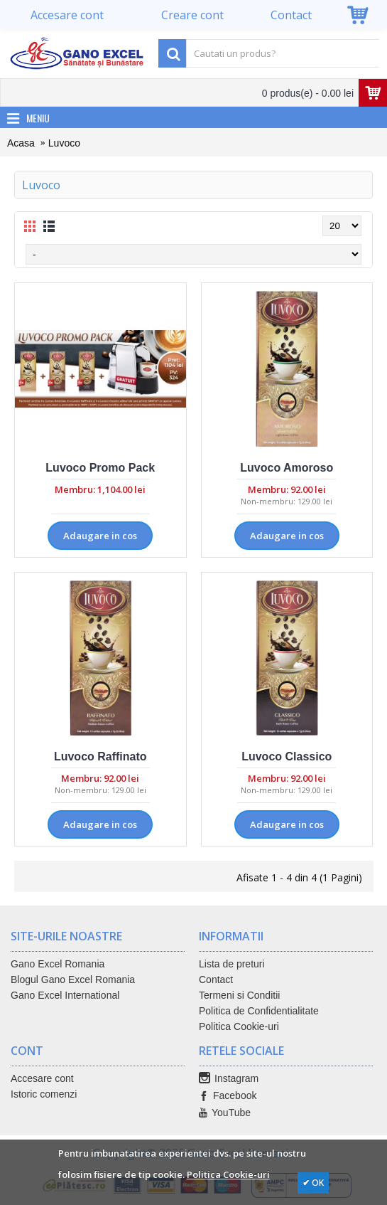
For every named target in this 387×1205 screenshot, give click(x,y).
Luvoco (64, 143)
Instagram (228, 1079)
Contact (216, 979)
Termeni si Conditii (239, 995)
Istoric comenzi (44, 1094)
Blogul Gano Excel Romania (73, 979)
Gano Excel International (65, 995)
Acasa (21, 143)
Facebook (227, 1096)
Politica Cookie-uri (239, 1026)
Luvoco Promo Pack (100, 468)
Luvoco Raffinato (100, 756)
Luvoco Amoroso (286, 468)
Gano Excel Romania (57, 964)
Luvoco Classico (286, 756)
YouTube (225, 1113)
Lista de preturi (232, 964)
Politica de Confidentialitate (259, 1010)
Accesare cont (42, 1078)
